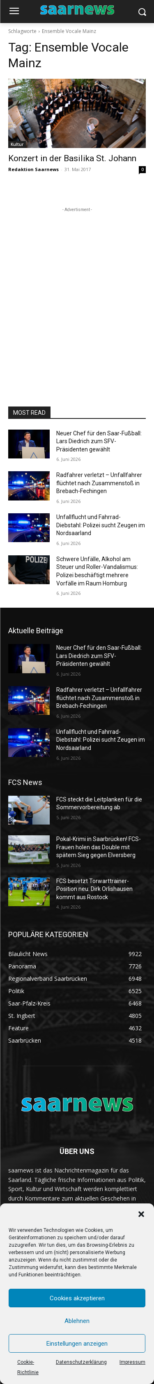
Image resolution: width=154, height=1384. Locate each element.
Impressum (132, 1362)
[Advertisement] (77, 291)
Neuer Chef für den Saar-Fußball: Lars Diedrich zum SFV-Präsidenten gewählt (99, 441)
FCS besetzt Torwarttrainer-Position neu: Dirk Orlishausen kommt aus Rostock (94, 889)
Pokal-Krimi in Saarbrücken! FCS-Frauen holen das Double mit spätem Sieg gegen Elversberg (98, 847)
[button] (141, 1214)
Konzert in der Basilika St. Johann (72, 158)
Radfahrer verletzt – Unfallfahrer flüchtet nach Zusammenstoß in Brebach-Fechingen (99, 483)
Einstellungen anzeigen (77, 1343)
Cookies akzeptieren (77, 1298)
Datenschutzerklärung (81, 1362)
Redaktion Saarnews (33, 169)
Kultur (17, 144)
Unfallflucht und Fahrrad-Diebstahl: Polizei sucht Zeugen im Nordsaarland (100, 525)
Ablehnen (77, 1321)
